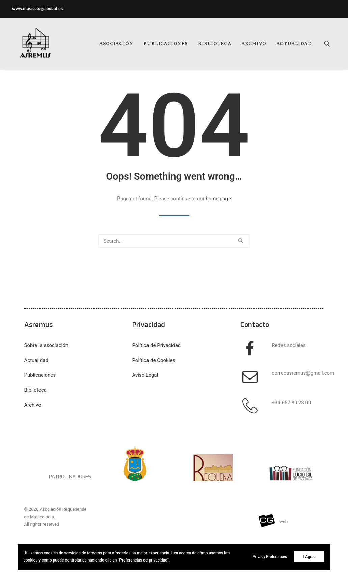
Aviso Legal (145, 375)
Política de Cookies (154, 360)
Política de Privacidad (156, 345)
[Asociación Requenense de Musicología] (30, 43)
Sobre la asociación (46, 345)
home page (218, 198)
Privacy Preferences (269, 556)
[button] (330, 43)
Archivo (254, 43)
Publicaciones (165, 43)
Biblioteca (214, 43)
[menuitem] (116, 43)
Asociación (116, 43)
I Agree (309, 556)
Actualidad (294, 43)
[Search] (174, 241)
